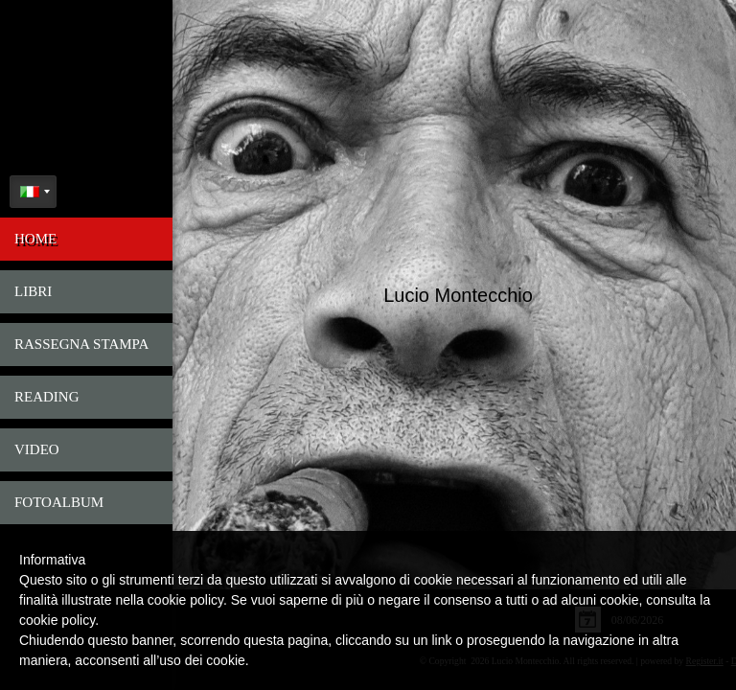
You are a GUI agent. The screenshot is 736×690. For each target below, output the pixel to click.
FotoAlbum (59, 502)
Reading (47, 396)
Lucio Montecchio (456, 292)
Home (35, 238)
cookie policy (57, 620)
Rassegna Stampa (81, 344)
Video (36, 449)
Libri (33, 291)
